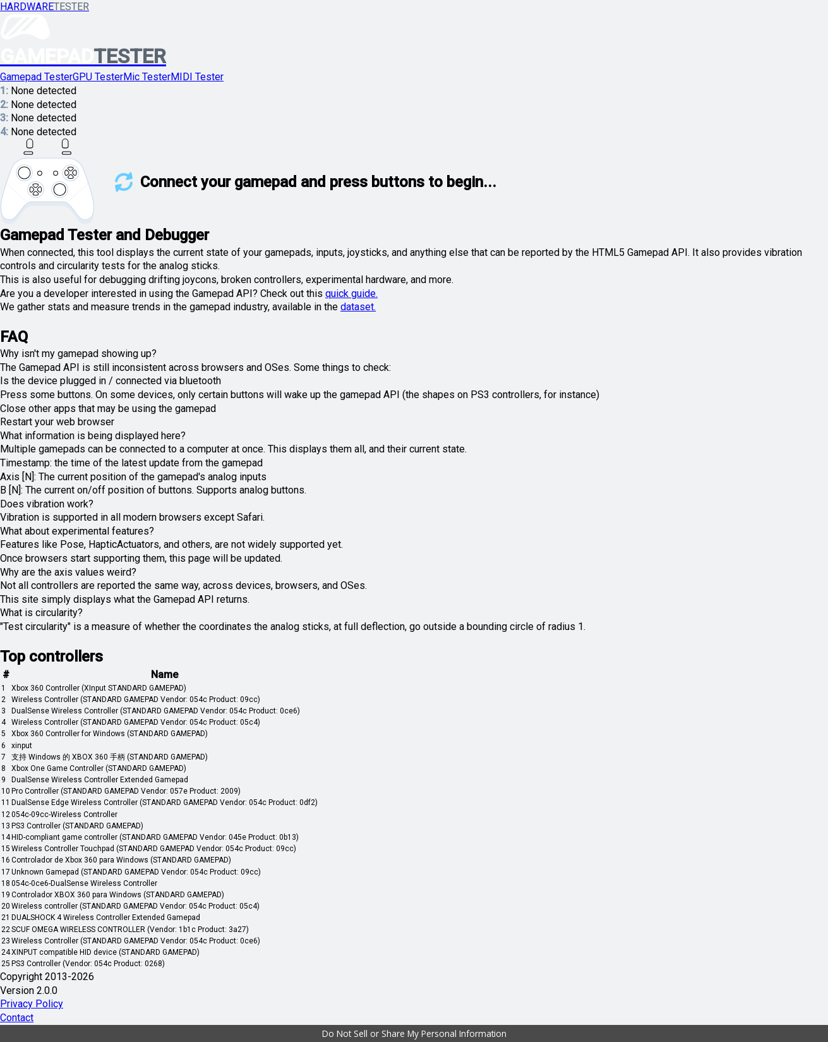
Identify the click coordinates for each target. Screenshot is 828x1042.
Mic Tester (147, 77)
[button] (414, 1033)
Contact (16, 1018)
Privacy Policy (31, 1004)
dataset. (358, 307)
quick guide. (351, 294)
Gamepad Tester (36, 77)
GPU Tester (98, 77)
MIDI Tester (197, 77)
